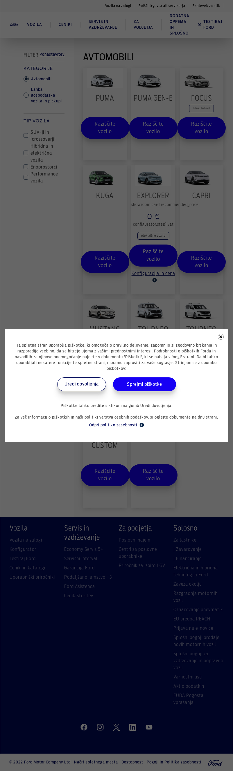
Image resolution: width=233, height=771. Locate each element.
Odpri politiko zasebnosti (116, 425)
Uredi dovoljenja (81, 384)
